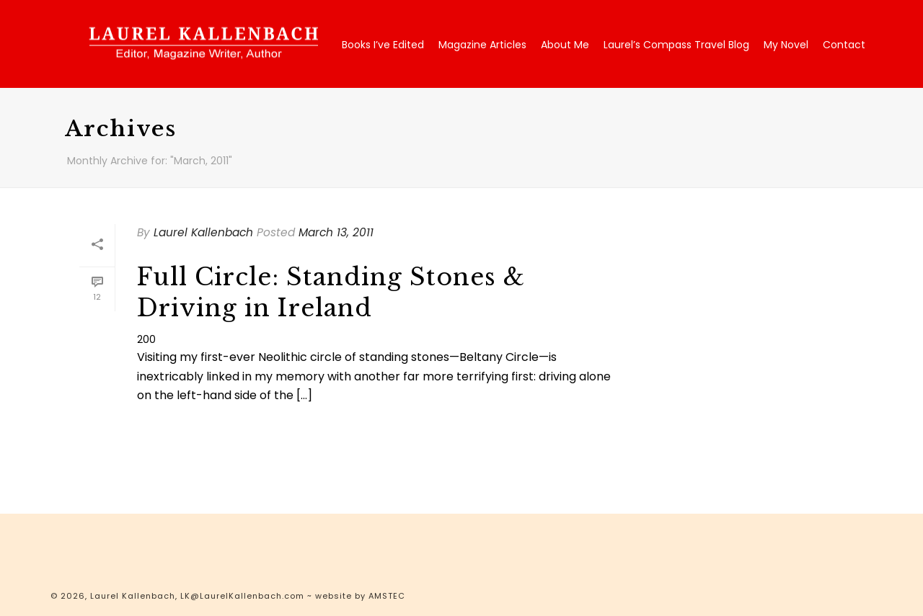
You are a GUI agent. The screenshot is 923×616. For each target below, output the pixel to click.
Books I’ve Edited (383, 44)
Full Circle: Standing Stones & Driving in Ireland (331, 292)
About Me (565, 44)
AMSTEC (386, 596)
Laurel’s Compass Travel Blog (676, 44)
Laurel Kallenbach (203, 232)
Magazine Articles (482, 44)
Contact (844, 44)
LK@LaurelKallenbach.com (242, 596)
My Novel (786, 44)
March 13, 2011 (336, 232)
